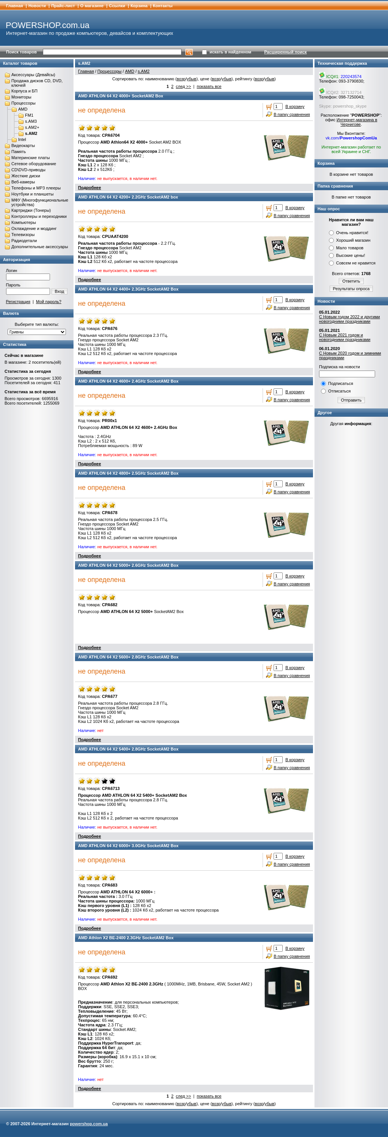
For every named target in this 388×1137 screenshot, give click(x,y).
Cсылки (117, 5)
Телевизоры (22, 234)
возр (181, 79)
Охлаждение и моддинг (33, 228)
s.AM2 (31, 133)
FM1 (29, 115)
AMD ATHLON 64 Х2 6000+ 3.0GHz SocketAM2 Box (128, 845)
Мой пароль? (48, 301)
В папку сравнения (292, 114)
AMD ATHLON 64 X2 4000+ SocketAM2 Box (120, 96)
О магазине (92, 5)
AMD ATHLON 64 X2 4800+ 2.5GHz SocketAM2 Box (128, 473)
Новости (37, 5)
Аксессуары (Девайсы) (33, 74)
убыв (191, 79)
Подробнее (89, 187)
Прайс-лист (63, 5)
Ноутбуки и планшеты (32, 194)
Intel (22, 139)
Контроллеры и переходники (39, 216)
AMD (22, 109)
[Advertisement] (351, 548)
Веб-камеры (23, 182)
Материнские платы (30, 157)
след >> (183, 86)
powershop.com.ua (89, 1123)
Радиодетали (24, 240)
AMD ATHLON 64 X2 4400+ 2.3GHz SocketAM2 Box (128, 289)
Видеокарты (23, 145)
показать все (209, 86)
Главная (14, 5)
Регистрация (18, 301)
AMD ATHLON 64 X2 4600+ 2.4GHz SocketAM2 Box (128, 381)
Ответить (351, 281)
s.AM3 (31, 121)
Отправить (351, 400)
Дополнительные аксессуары (39, 246)
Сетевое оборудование (33, 163)
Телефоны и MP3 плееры (36, 188)
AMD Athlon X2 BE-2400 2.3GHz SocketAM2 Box (126, 937)
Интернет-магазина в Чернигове (356, 122)
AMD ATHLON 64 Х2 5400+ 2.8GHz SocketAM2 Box (128, 749)
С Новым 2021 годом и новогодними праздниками (344, 337)
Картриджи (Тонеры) (31, 210)
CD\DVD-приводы (28, 169)
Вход (59, 291)
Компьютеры (23, 222)
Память (18, 151)
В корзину (294, 106)
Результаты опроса (351, 288)
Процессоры (23, 103)
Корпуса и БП (24, 91)
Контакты (163, 5)
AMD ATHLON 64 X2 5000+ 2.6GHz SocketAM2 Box (128, 565)
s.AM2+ (32, 127)
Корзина (138, 5)
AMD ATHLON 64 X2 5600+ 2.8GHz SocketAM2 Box (128, 657)
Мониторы (21, 97)
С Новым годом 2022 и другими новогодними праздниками (349, 319)
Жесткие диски (25, 176)
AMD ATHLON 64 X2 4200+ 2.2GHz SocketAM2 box (128, 197)
